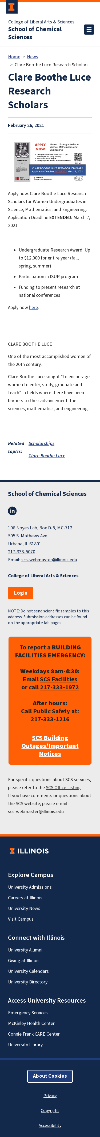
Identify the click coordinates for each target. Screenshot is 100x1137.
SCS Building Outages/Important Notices (50, 746)
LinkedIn (12, 511)
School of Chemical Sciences (35, 33)
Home (14, 56)
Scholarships (41, 443)
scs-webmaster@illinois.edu (49, 560)
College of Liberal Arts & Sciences (41, 22)
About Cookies (50, 1076)
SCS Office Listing (63, 787)
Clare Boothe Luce (47, 455)
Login (20, 593)
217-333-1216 (50, 719)
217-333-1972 (59, 687)
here (33, 307)
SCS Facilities (58, 679)
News (32, 56)
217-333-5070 (21, 552)
